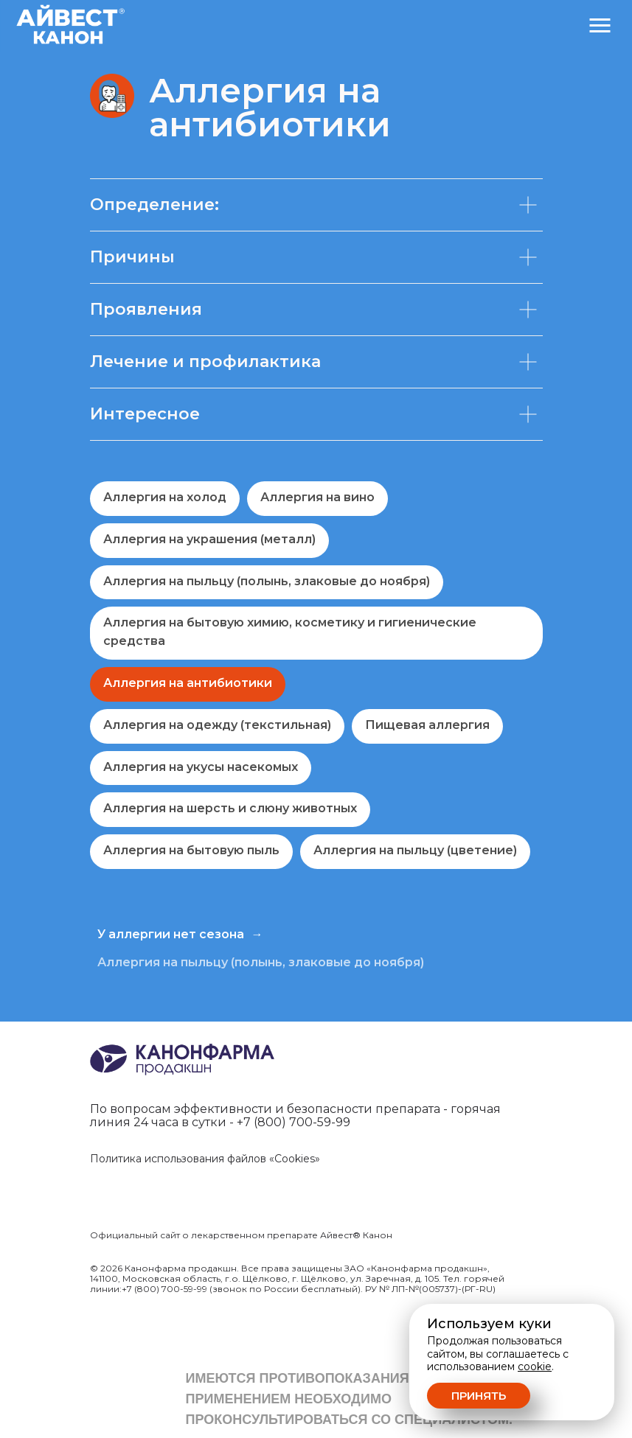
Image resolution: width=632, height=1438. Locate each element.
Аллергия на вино (317, 497)
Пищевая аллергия (427, 725)
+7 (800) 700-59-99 (293, 1122)
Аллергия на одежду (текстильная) (217, 725)
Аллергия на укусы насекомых (200, 767)
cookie (535, 1366)
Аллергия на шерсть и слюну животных (230, 808)
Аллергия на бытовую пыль (191, 850)
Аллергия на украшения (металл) (209, 539)
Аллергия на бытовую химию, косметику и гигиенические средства (289, 631)
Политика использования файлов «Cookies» (205, 1159)
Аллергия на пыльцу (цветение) (415, 850)
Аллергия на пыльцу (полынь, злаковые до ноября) (266, 581)
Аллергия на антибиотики (187, 683)
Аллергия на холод (164, 497)
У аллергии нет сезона (170, 934)
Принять (478, 1396)
